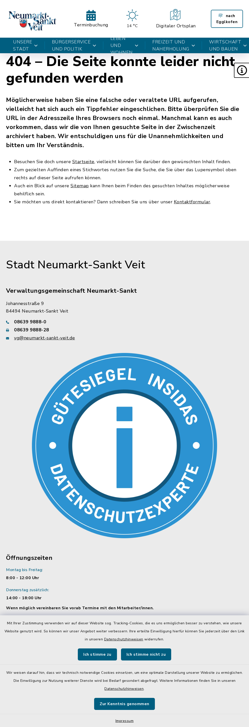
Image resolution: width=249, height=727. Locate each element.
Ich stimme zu (97, 654)
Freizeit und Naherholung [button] (173, 45)
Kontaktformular (192, 202)
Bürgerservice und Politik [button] (74, 45)
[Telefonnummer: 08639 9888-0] (124, 322)
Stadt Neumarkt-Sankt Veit (75, 264)
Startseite (83, 162)
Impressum (124, 720)
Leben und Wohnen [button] (124, 45)
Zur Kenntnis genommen (124, 704)
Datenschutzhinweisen (123, 639)
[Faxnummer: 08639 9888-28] (124, 330)
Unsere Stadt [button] (25, 45)
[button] (241, 70)
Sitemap (80, 186)
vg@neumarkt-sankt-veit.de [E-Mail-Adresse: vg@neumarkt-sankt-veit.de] (44, 338)
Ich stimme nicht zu (146, 654)
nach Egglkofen (227, 19)
